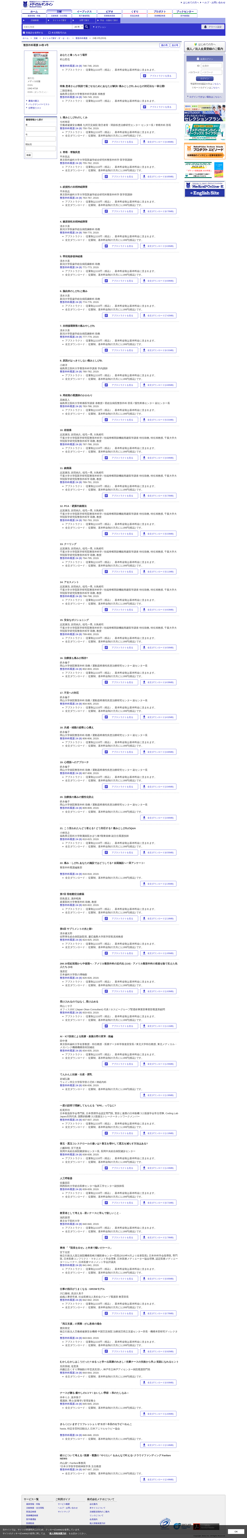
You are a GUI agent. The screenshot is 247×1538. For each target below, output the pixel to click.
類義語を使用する (34, 33)
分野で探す (84, 20)
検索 (29, 155)
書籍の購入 (33, 101)
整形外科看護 (81, 38)
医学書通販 (31, 1519)
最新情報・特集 (33, 1504)
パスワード (194, 72)
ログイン (204, 78)
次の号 (175, 45)
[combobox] (47, 26)
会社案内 (94, 1504)
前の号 (164, 45)
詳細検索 (35, 20)
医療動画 (30, 1523)
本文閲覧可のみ (58, 33)
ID (198, 66)
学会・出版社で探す (109, 20)
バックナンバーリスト (39, 104)
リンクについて (96, 1515)
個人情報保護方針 (97, 1523)
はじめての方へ (191, 2)
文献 (36, 38)
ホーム (26, 38)
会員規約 (94, 1519)
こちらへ (216, 84)
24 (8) (78, 65)
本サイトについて (97, 1508)
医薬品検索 (31, 1512)
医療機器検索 (32, 1515)
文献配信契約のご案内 (99, 1512)
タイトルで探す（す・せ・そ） (56, 38)
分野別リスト (34, 108)
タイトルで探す (59, 20)
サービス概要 (64, 1504)
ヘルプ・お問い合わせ (213, 2)
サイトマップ (64, 1512)
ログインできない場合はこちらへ (205, 97)
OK (236, 1531)
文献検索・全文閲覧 (35, 1508)
